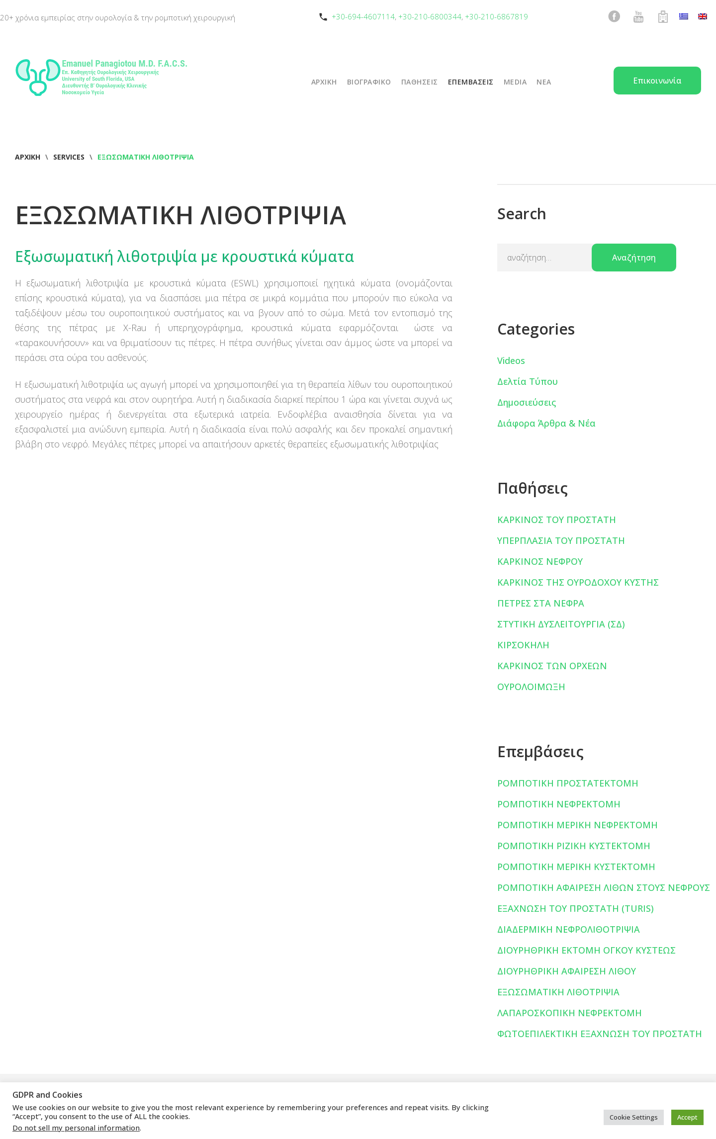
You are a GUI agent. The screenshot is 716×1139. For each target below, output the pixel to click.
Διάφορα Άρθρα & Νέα (546, 423)
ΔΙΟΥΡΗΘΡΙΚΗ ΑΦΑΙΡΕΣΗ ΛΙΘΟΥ (566, 971)
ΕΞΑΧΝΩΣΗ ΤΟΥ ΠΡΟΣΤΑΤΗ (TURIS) (575, 908)
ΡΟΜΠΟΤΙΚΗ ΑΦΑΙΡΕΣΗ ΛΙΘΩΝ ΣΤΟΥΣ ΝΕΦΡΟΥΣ (603, 887)
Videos (511, 360)
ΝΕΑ (544, 82)
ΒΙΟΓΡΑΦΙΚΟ (369, 82)
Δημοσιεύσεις (526, 402)
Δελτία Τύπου (527, 381)
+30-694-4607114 (363, 16)
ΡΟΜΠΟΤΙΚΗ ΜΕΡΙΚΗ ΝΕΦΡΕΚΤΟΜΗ (577, 825)
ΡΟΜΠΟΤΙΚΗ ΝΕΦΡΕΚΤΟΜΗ (559, 804)
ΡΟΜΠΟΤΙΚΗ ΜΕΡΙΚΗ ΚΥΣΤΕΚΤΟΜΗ (576, 867)
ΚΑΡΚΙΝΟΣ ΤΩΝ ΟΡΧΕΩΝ (552, 666)
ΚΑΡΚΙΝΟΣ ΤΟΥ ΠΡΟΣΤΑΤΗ (556, 520)
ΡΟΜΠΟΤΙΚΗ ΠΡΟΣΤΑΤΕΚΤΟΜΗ (567, 783)
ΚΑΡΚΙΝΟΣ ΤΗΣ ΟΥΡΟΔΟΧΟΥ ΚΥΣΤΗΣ (578, 582)
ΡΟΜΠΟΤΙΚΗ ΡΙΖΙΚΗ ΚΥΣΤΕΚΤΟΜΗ (573, 846)
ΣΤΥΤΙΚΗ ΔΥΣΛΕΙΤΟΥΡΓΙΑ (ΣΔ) (561, 624)
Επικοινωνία (657, 80)
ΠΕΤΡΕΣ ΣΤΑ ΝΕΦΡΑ (540, 603)
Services (69, 157)
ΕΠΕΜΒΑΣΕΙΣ (471, 82)
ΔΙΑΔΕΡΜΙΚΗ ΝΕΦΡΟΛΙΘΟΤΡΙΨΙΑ (568, 929)
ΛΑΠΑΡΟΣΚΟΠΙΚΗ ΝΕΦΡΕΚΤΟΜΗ (569, 1013)
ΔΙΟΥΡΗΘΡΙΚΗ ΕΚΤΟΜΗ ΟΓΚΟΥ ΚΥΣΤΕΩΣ (586, 950)
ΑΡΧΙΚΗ (324, 82)
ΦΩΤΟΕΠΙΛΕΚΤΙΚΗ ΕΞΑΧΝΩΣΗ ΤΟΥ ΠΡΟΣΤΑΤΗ (599, 1034)
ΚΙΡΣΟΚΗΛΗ (523, 645)
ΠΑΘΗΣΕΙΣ (419, 82)
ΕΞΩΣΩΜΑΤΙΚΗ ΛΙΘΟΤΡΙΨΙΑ (558, 992)
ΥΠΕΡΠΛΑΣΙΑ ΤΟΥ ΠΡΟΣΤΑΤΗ (561, 540)
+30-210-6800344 (429, 16)
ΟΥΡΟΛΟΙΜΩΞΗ (531, 687)
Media (515, 82)
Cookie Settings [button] (634, 1117)
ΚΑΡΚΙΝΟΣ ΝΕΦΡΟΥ (540, 561)
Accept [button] (687, 1117)
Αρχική (27, 157)
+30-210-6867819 (496, 16)
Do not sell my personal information (76, 1128)
